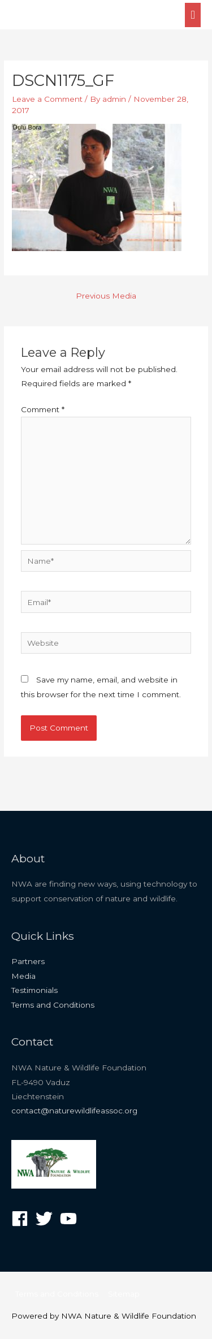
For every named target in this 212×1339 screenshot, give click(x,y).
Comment (42, 409)
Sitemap (124, 1293)
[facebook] (22, 1218)
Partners (28, 961)
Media (23, 976)
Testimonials (34, 990)
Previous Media (106, 295)
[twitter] (47, 1218)
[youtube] (71, 1218)
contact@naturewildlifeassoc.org (74, 1110)
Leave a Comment (47, 98)
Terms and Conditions (52, 1004)
